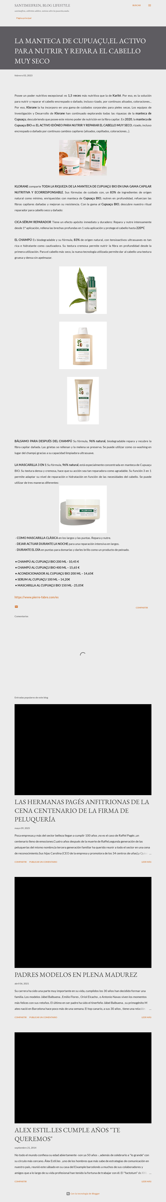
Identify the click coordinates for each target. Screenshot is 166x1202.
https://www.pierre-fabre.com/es (37, 597)
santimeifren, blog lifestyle (42, 5)
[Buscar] (137, 5)
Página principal (23, 18)
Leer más (146, 862)
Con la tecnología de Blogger (83, 1193)
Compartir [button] (142, 607)
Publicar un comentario (43, 862)
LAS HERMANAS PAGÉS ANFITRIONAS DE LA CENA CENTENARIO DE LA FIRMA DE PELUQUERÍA (82, 810)
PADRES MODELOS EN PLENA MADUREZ (76, 974)
